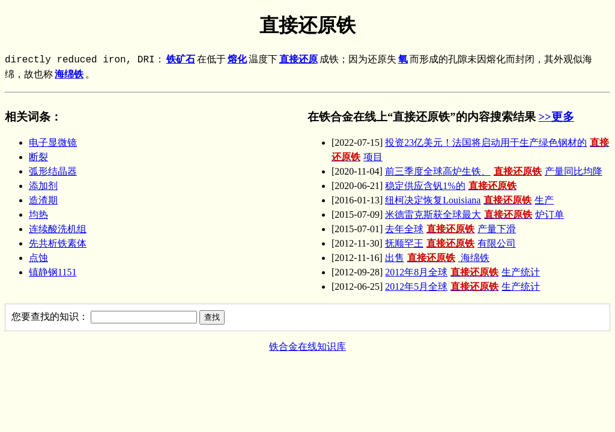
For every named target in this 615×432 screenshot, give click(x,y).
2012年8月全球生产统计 (462, 272)
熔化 (237, 60)
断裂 (38, 157)
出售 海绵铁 (437, 258)
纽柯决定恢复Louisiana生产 (469, 200)
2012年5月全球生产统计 (462, 286)
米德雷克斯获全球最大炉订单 (474, 214)
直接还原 (298, 60)
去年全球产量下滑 (450, 229)
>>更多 (556, 116)
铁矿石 (180, 60)
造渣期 (43, 200)
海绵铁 (69, 75)
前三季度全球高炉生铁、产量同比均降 (493, 171)
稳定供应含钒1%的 (452, 186)
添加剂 (43, 186)
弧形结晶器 (53, 171)
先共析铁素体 (57, 243)
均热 (38, 214)
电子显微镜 (53, 142)
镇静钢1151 (52, 272)
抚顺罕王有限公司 (450, 243)
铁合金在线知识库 (307, 346)
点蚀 (38, 258)
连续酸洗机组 (57, 229)
